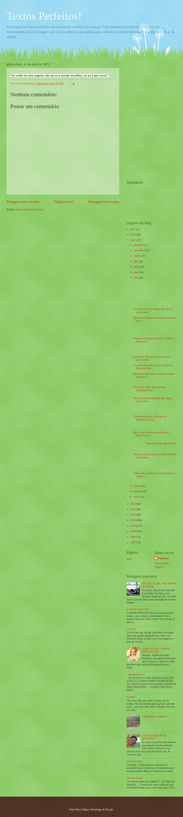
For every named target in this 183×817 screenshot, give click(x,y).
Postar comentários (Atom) (29, 209)
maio (136, 272)
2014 (133, 503)
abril (136, 277)
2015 (133, 240)
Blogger (109, 809)
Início (130, 559)
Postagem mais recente (22, 202)
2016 (133, 234)
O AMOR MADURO (138, 609)
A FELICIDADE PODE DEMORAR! (154, 737)
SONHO (131, 697)
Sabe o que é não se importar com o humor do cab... (151, 434)
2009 (133, 531)
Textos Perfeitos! (44, 16)
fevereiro (138, 491)
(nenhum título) (137, 674)
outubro (138, 255)
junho (137, 266)
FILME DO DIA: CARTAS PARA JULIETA (156, 650)
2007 (133, 542)
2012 (133, 514)
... (148, 463)
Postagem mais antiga (103, 202)
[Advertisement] (141, 118)
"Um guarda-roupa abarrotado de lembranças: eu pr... (150, 418)
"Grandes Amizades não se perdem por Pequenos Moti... (152, 367)
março (137, 485)
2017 (133, 229)
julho (137, 261)
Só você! (131, 629)
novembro (139, 250)
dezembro (139, 245)
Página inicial (63, 202)
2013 (133, 509)
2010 (133, 526)
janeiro (137, 496)
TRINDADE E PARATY (154, 716)
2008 (133, 536)
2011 (133, 520)
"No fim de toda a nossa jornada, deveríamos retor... (149, 389)
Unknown (163, 558)
